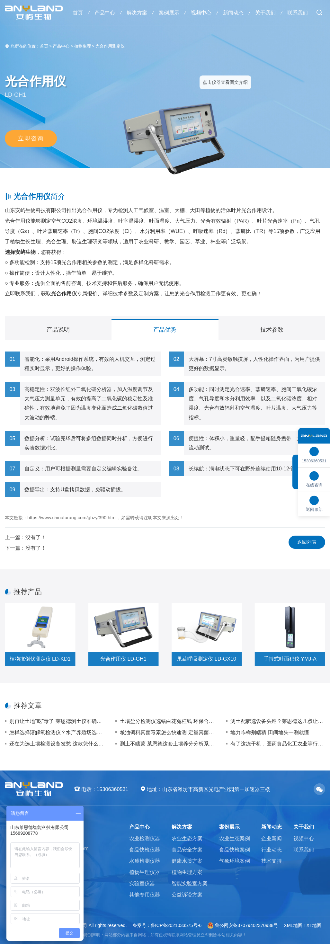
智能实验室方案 (190, 883)
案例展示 (169, 12)
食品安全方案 (187, 849)
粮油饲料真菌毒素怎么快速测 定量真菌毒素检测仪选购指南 (167, 732)
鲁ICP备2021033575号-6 (176, 925)
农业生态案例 (234, 838)
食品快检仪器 (144, 849)
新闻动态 (233, 12)
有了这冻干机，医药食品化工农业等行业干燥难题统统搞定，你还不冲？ (277, 743)
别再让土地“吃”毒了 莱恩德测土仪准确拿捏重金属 (56, 721)
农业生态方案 (187, 838)
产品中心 (104, 12)
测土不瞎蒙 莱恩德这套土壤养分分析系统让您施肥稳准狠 (167, 743)
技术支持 (271, 861)
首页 (78, 12)
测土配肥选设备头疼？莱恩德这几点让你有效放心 (277, 721)
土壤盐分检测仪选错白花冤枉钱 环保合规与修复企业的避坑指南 (167, 721)
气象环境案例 (234, 861)
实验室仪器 (142, 883)
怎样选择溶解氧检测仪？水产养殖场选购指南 (56, 732)
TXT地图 (312, 925)
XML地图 (293, 925)
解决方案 (137, 12)
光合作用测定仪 (110, 46)
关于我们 (265, 12)
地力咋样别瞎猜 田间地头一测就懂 (269, 732)
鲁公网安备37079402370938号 (242, 925)
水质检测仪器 (144, 861)
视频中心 (201, 12)
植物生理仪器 (144, 872)
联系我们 (297, 12)
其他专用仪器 (144, 894)
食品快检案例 (234, 849)
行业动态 (271, 849)
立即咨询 (31, 138)
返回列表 (307, 542)
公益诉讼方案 (187, 894)
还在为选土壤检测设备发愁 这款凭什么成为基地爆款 (56, 743)
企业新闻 (271, 838)
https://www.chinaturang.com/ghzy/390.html (72, 517)
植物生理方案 (187, 872)
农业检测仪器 (144, 838)
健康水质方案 (187, 861)
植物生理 (82, 46)
